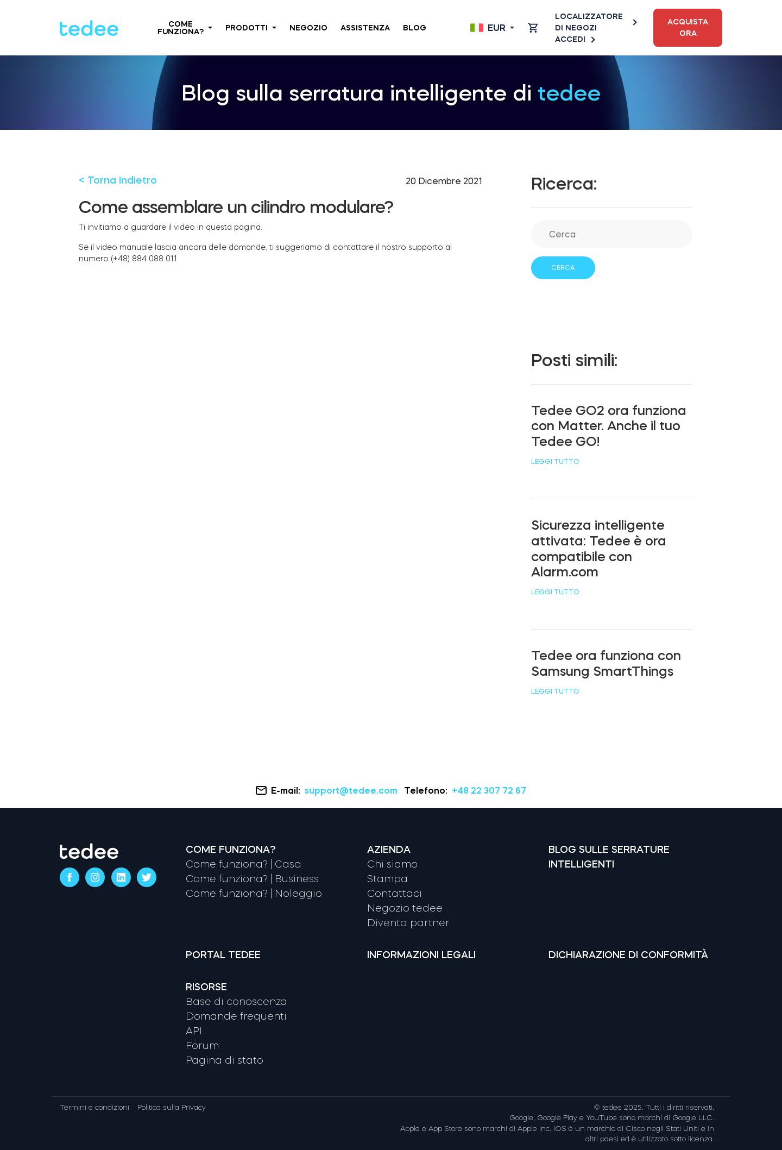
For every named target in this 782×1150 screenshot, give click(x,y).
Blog (414, 28)
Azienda (389, 849)
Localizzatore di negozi (595, 22)
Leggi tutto (555, 461)
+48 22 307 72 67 (489, 790)
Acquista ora (687, 27)
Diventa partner (408, 923)
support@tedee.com (352, 790)
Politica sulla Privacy (171, 1107)
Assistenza (365, 28)
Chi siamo (392, 864)
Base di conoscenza (236, 1002)
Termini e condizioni (94, 1107)
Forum (202, 1046)
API (194, 1031)
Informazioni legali (421, 955)
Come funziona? (184, 27)
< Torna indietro (118, 180)
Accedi (574, 39)
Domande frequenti (236, 1016)
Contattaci (394, 893)
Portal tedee (223, 955)
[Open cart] (533, 27)
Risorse (206, 987)
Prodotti (250, 28)
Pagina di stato (224, 1060)
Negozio (308, 28)
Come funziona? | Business (252, 879)
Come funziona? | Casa (243, 864)
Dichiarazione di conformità (628, 955)
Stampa (387, 879)
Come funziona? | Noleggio (254, 893)
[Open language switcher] (492, 27)
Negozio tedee (405, 908)
